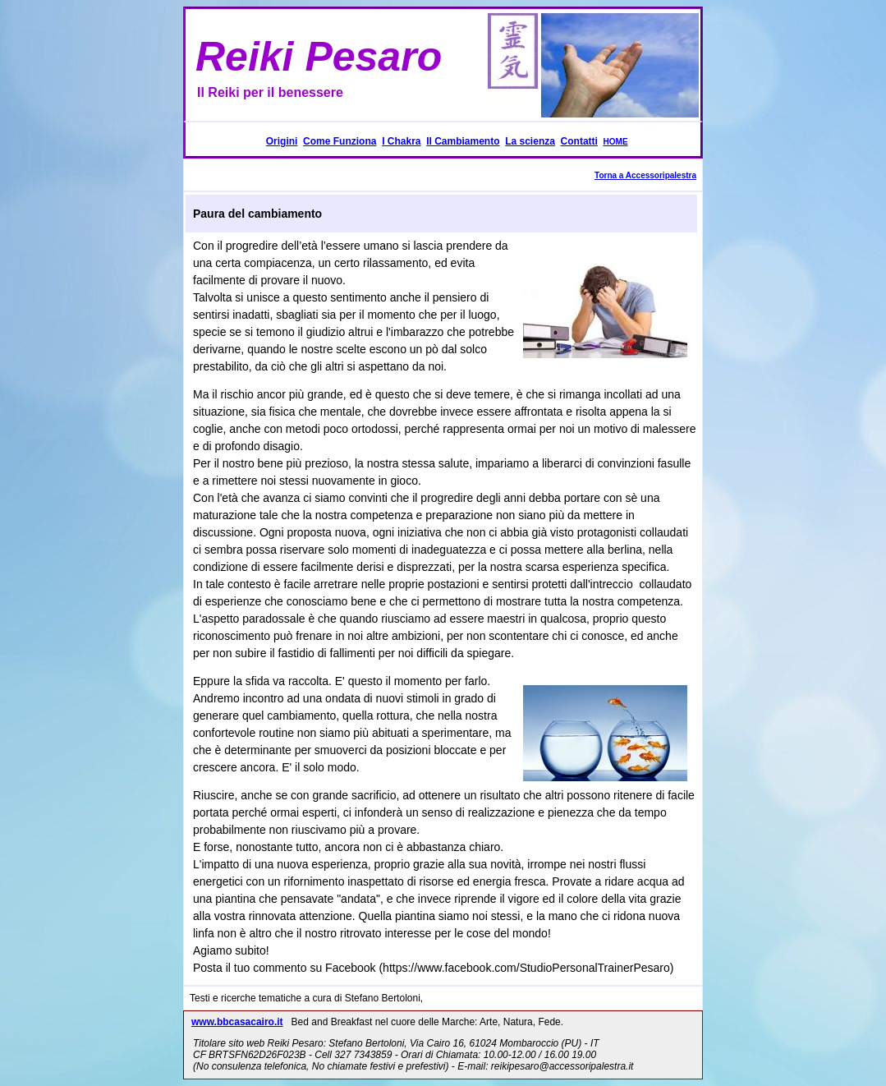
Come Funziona (339, 141)
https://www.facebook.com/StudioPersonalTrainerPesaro (526, 967)
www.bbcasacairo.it (237, 1022)
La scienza (530, 141)
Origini (282, 141)
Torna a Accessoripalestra (645, 175)
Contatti (579, 141)
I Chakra (401, 141)
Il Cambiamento (462, 141)
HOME (616, 141)
